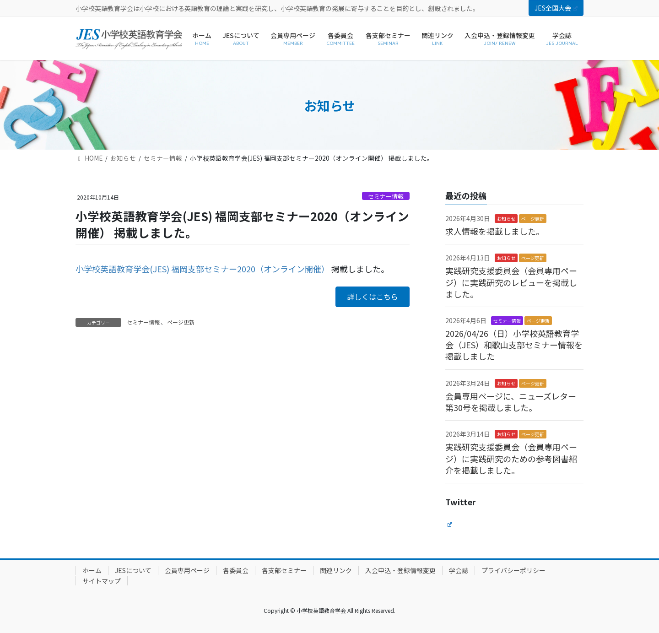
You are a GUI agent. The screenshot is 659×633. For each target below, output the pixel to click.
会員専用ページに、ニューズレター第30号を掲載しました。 (510, 401)
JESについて (133, 570)
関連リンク (336, 570)
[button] (372, 297)
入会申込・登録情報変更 (400, 570)
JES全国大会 (556, 7)
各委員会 (235, 570)
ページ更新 (180, 322)
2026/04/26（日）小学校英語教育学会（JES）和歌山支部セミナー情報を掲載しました (514, 344)
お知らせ (506, 218)
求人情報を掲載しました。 (494, 231)
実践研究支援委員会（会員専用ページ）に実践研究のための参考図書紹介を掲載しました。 (511, 458)
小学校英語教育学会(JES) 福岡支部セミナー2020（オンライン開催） (203, 269)
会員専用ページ (187, 570)
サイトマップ (101, 580)
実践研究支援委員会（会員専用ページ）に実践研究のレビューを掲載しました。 (511, 282)
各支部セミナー (284, 570)
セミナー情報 (386, 196)
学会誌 (458, 570)
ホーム (92, 570)
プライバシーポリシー (513, 570)
